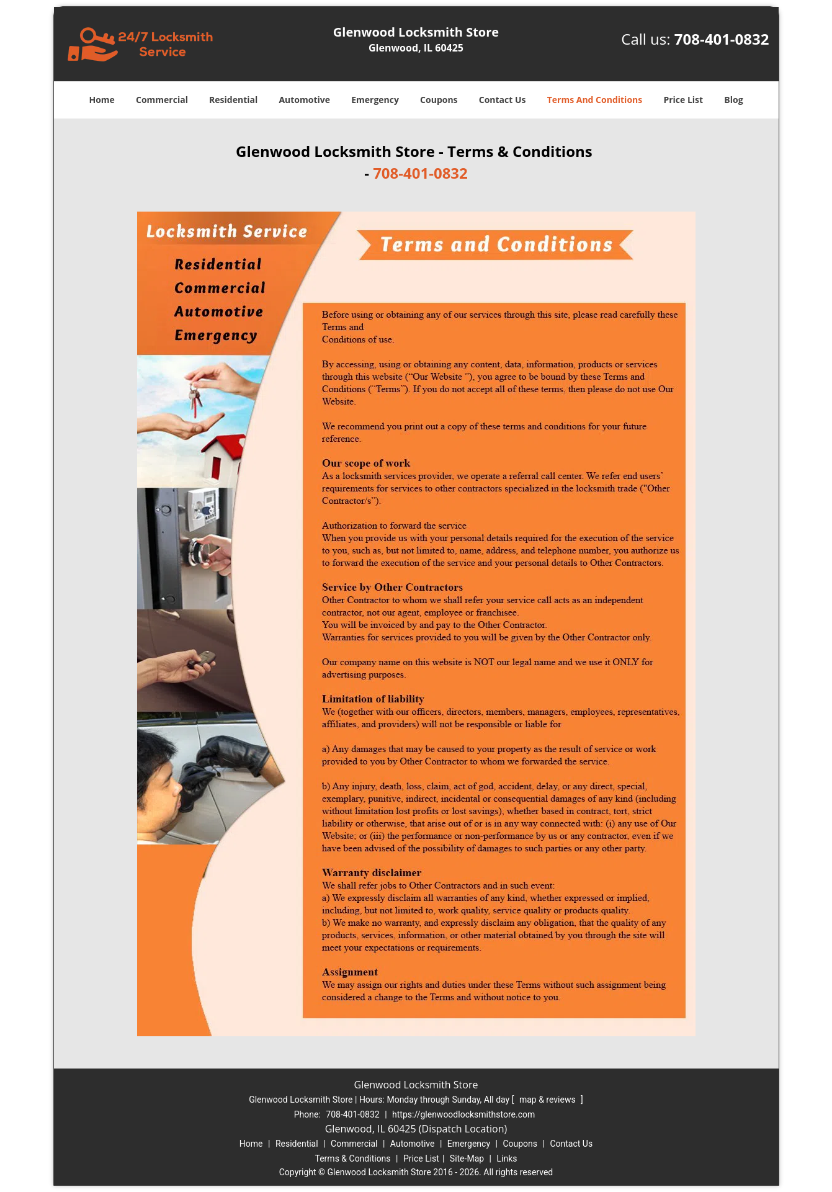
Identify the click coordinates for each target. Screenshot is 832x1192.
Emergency (375, 99)
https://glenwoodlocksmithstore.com (463, 1114)
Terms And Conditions (595, 99)
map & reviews (548, 1100)
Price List (683, 99)
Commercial (162, 99)
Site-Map (467, 1158)
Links (506, 1158)
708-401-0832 (721, 39)
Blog (733, 99)
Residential (233, 99)
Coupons (438, 99)
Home (101, 99)
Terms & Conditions (353, 1158)
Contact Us (502, 99)
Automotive (304, 99)
